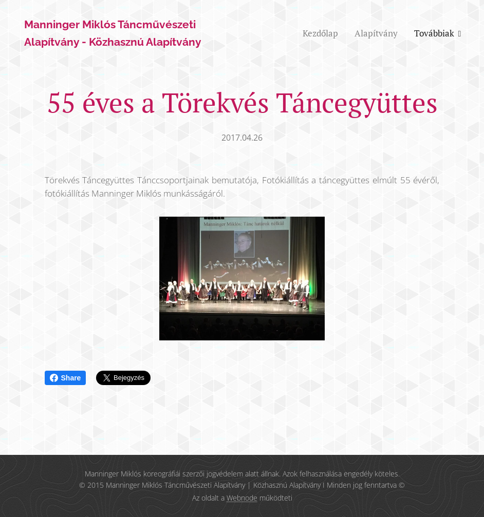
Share (65, 378)
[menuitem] (323, 33)
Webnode (242, 498)
